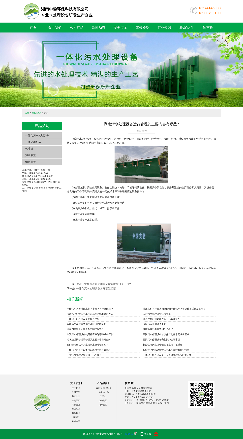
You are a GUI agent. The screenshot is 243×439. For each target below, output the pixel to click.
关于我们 (54, 27)
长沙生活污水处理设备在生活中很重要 (162, 344)
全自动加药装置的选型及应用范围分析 (86, 324)
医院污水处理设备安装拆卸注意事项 (161, 339)
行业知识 (164, 27)
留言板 (208, 27)
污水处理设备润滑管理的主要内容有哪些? (88, 339)
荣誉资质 (142, 27)
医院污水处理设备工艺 (154, 324)
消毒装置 (30, 161)
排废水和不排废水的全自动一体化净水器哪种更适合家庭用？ (174, 308)
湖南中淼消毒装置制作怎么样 (158, 329)
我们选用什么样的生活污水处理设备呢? (87, 344)
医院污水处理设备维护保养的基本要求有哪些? (167, 334)
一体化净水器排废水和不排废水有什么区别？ (90, 308)
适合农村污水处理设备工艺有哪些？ (161, 319)
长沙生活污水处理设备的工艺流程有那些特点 (166, 349)
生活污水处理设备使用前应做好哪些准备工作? (103, 284)
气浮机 (29, 148)
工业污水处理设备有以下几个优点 (84, 355)
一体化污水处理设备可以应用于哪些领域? (88, 349)
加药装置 (30, 155)
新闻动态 (98, 27)
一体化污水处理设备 (37, 135)
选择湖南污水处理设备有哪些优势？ (85, 329)
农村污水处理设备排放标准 (157, 314)
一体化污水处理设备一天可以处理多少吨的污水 (167, 355)
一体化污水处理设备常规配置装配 (96, 288)
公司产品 (76, 27)
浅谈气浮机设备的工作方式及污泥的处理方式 (90, 314)
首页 (33, 27)
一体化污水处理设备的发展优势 (83, 319)
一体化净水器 (33, 142)
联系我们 (186, 27)
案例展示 (120, 27)
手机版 (147, 434)
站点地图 (76, 421)
